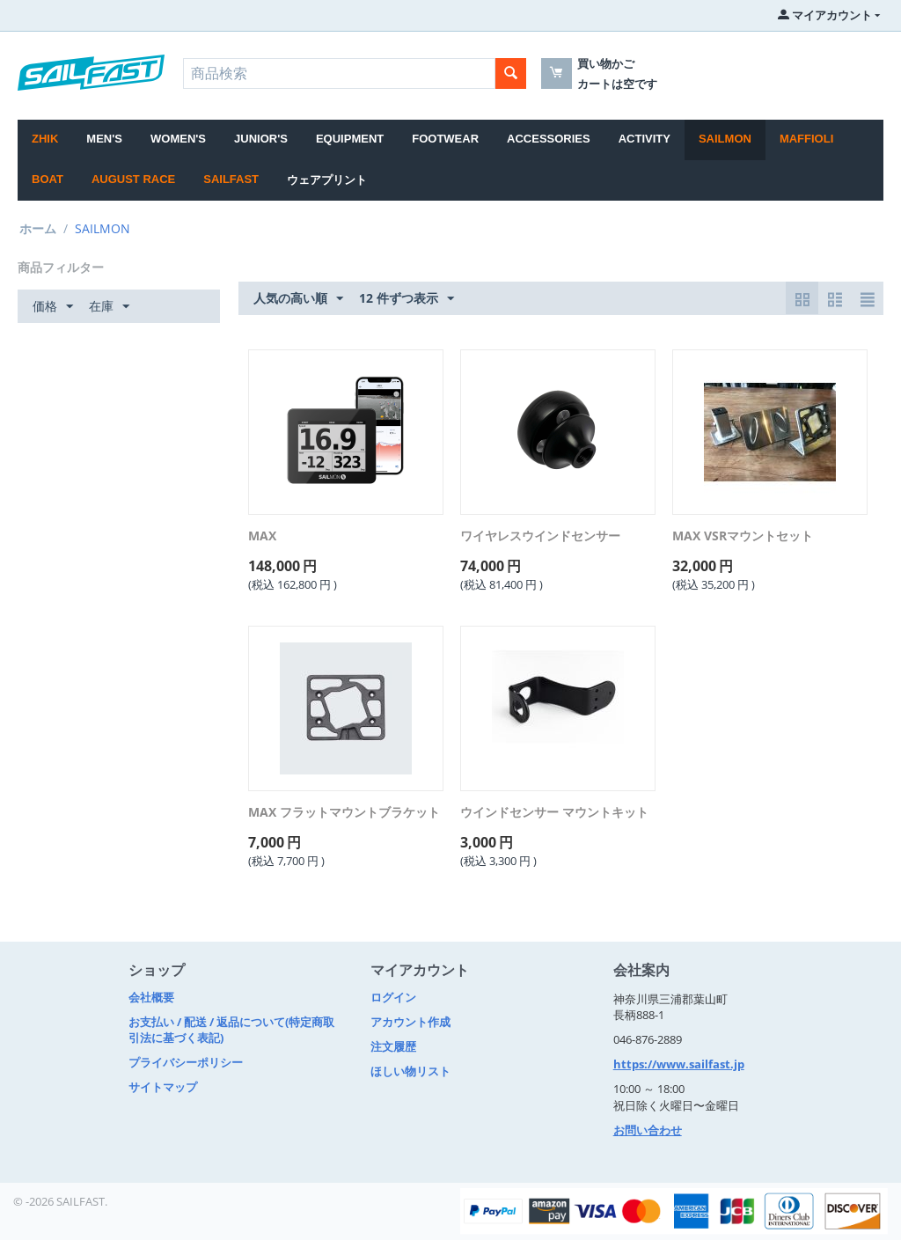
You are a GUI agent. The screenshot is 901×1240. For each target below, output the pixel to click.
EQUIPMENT (350, 138)
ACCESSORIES (548, 138)
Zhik (45, 138)
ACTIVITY (644, 138)
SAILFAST (231, 179)
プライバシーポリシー (185, 1062)
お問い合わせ (647, 1130)
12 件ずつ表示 (406, 299)
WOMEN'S (178, 138)
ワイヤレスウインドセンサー (540, 536)
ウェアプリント (327, 180)
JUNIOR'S (261, 138)
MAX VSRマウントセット (742, 536)
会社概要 (151, 997)
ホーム (37, 228)
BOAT (47, 179)
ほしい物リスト (410, 1071)
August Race (133, 179)
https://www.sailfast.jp (678, 1064)
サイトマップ (162, 1087)
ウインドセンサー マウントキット (554, 812)
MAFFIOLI (806, 138)
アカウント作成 (410, 1022)
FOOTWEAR (445, 138)
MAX (262, 536)
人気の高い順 (298, 299)
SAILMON (725, 138)
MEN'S (104, 138)
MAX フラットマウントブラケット (344, 812)
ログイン (393, 997)
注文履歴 (393, 1046)
